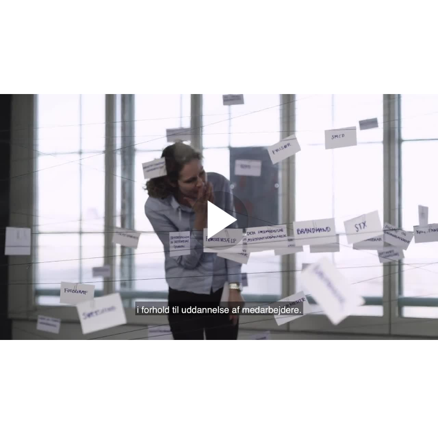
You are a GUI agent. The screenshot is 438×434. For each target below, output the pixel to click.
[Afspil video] (219, 247)
